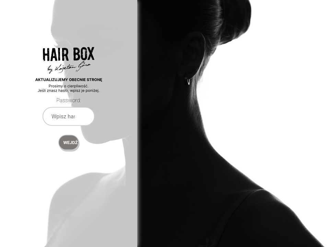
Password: (68, 100)
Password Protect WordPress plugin (68, 78)
